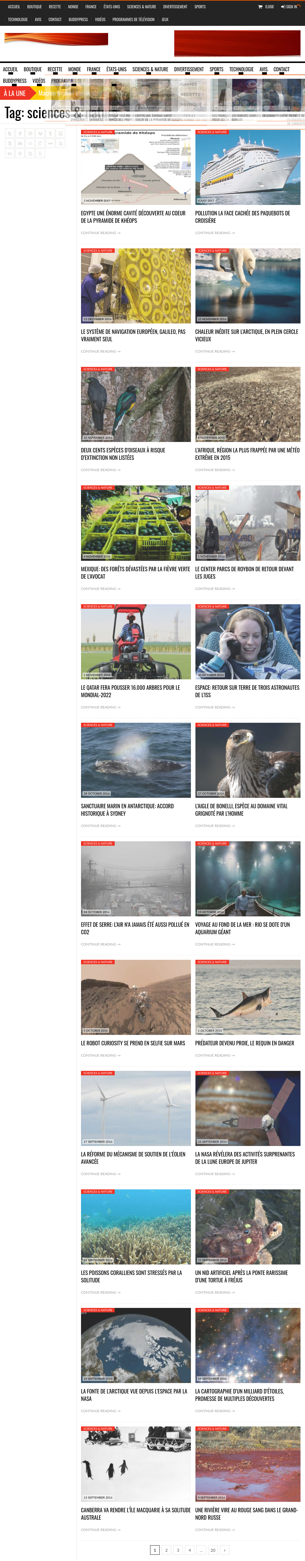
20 (213, 1550)
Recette (55, 7)
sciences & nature (141, 7)
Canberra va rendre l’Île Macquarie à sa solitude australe (136, 1513)
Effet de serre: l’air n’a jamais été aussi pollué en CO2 (135, 928)
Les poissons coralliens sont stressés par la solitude (131, 1276)
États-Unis (112, 7)
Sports (200, 7)
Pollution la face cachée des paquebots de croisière (242, 216)
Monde (73, 7)
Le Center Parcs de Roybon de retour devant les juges (244, 572)
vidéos (100, 19)
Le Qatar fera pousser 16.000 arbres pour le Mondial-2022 (130, 691)
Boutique (34, 7)
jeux (165, 19)
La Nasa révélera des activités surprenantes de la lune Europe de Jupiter (245, 1157)
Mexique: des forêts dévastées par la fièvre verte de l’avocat (135, 572)
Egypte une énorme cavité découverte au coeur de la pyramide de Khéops (133, 216)
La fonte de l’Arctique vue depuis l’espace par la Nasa (134, 1394)
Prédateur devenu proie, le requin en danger (244, 1043)
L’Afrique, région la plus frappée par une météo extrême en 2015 (247, 453)
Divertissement (175, 7)
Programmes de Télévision (134, 19)
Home (253, 111)
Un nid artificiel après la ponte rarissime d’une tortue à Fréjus (241, 1276)
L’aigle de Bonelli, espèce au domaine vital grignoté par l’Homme (241, 809)
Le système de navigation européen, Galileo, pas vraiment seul (133, 335)
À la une (15, 93)
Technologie (18, 19)
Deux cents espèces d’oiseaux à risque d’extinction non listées (123, 453)
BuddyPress (78, 19)
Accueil (14, 7)
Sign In (289, 7)
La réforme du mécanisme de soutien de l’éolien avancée (133, 1157)
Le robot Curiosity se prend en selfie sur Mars (133, 1043)
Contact (55, 19)
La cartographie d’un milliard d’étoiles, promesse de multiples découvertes (239, 1394)
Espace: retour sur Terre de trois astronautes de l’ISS (247, 691)
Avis (38, 19)
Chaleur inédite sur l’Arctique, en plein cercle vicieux (246, 335)
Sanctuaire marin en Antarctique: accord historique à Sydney (127, 809)
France (91, 7)
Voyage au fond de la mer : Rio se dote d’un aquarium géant (242, 928)
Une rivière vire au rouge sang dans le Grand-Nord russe (246, 1513)
